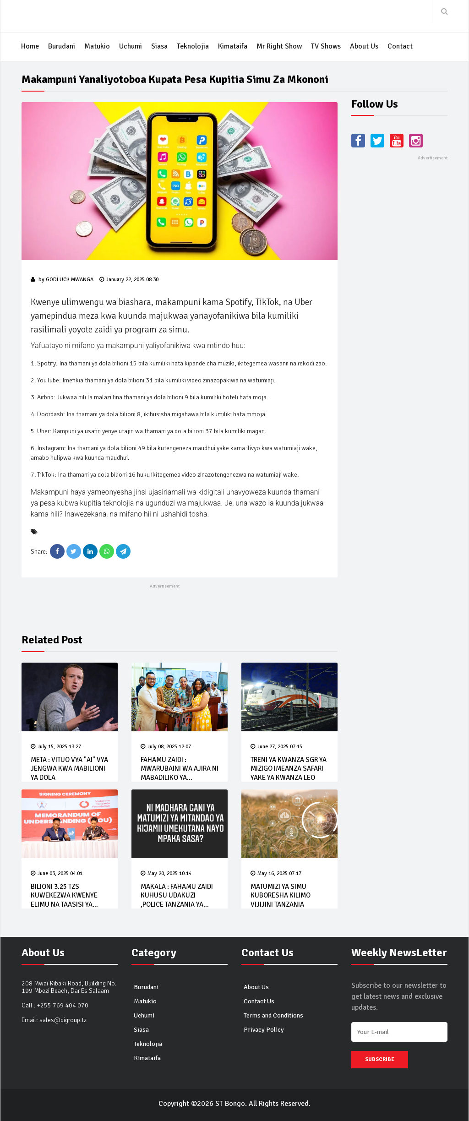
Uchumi (131, 46)
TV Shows (327, 46)
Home (30, 46)
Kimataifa (233, 46)
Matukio (97, 46)
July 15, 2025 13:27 (56, 747)
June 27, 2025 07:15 (276, 747)
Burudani (62, 46)
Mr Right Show (280, 46)
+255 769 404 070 (62, 1005)
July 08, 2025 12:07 (166, 747)
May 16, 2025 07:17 (276, 874)
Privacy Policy (264, 1030)
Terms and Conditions (273, 1015)
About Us (366, 46)
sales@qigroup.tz (63, 1020)
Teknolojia (193, 46)
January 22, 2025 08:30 (128, 280)
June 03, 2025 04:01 (56, 874)
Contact (401, 46)
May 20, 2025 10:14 (166, 874)
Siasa (160, 46)
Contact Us (259, 1001)
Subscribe (379, 1059)
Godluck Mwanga (69, 280)
